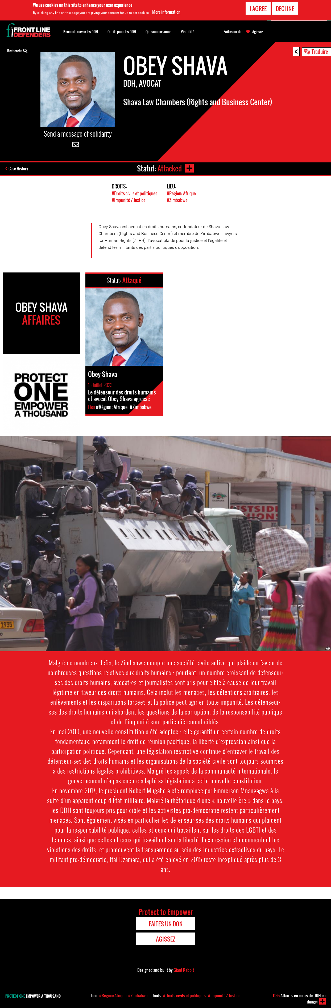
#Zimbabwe (177, 200)
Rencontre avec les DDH (80, 31)
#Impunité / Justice (129, 200)
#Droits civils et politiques (134, 193)
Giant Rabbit (183, 970)
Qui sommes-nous (158, 31)
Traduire (320, 51)
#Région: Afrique (181, 193)
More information (166, 12)
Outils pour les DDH (121, 31)
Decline (285, 8)
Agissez (257, 31)
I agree (258, 8)
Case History (18, 168)
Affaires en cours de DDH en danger (299, 998)
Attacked (170, 168)
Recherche (17, 50)
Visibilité (187, 31)
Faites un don (233, 31)
